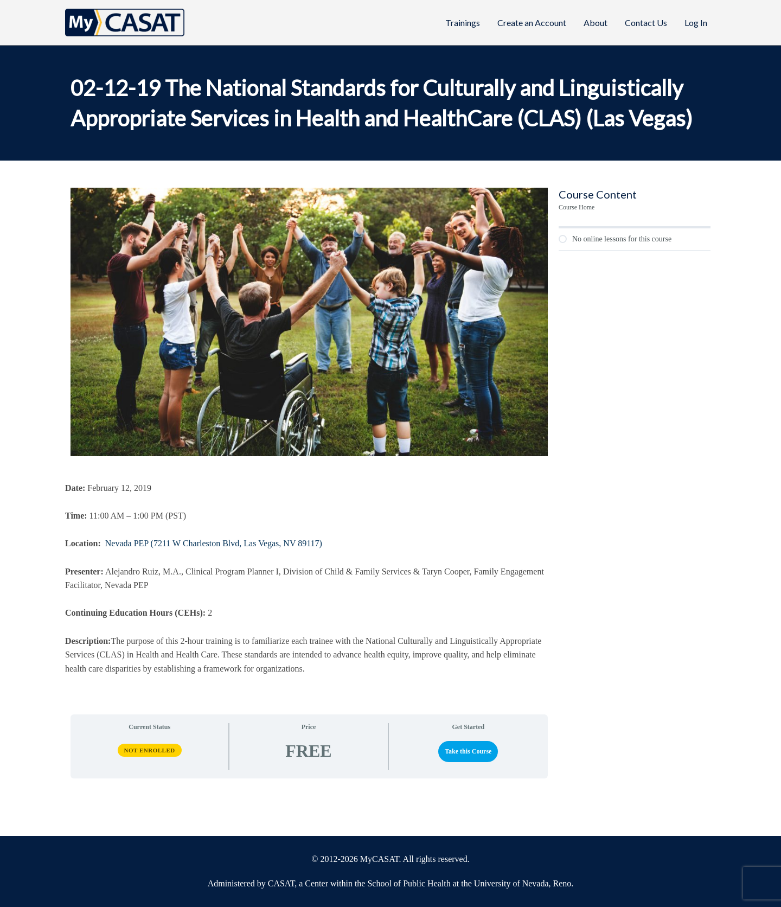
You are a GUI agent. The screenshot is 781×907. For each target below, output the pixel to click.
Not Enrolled (149, 750)
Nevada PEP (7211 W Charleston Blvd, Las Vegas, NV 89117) (213, 543)
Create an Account (531, 22)
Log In (695, 22)
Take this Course (468, 751)
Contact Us (646, 22)
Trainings (462, 22)
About (595, 22)
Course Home (576, 207)
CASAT (281, 883)
